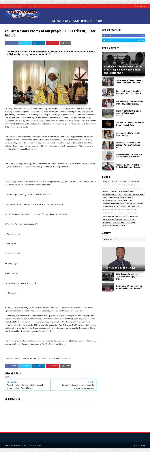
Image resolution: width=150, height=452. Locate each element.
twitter (36, 6)
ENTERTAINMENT (88, 21)
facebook (26, 6)
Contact (142, 445)
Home (135, 445)
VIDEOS (99, 21)
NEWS (59, 21)
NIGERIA (66, 21)
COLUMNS (75, 21)
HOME (53, 21)
